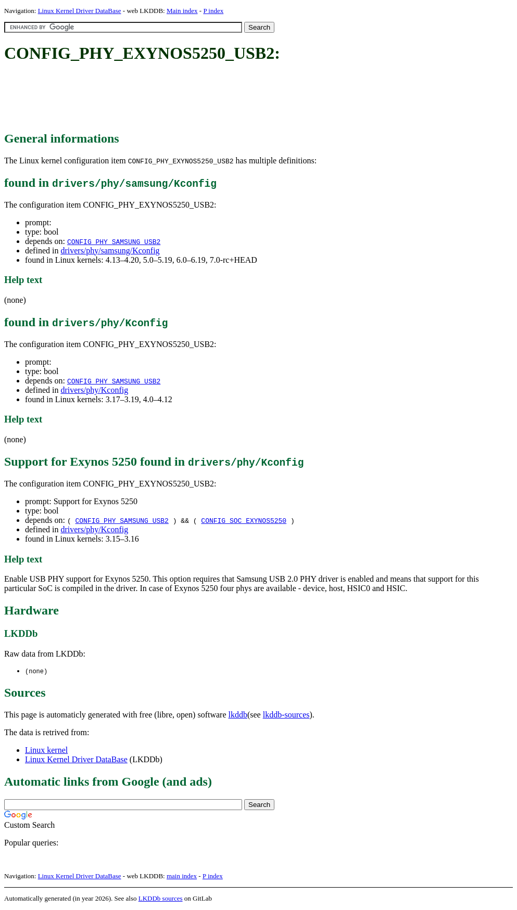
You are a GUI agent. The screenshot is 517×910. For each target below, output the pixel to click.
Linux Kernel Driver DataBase (79, 11)
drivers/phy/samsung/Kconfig (109, 250)
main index (182, 876)
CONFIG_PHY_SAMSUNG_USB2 (113, 241)
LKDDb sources (160, 899)
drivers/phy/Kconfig (94, 390)
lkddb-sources (286, 715)
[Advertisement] (193, 97)
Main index (182, 11)
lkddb (238, 715)
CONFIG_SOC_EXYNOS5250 (243, 520)
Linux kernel (46, 750)
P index (213, 11)
